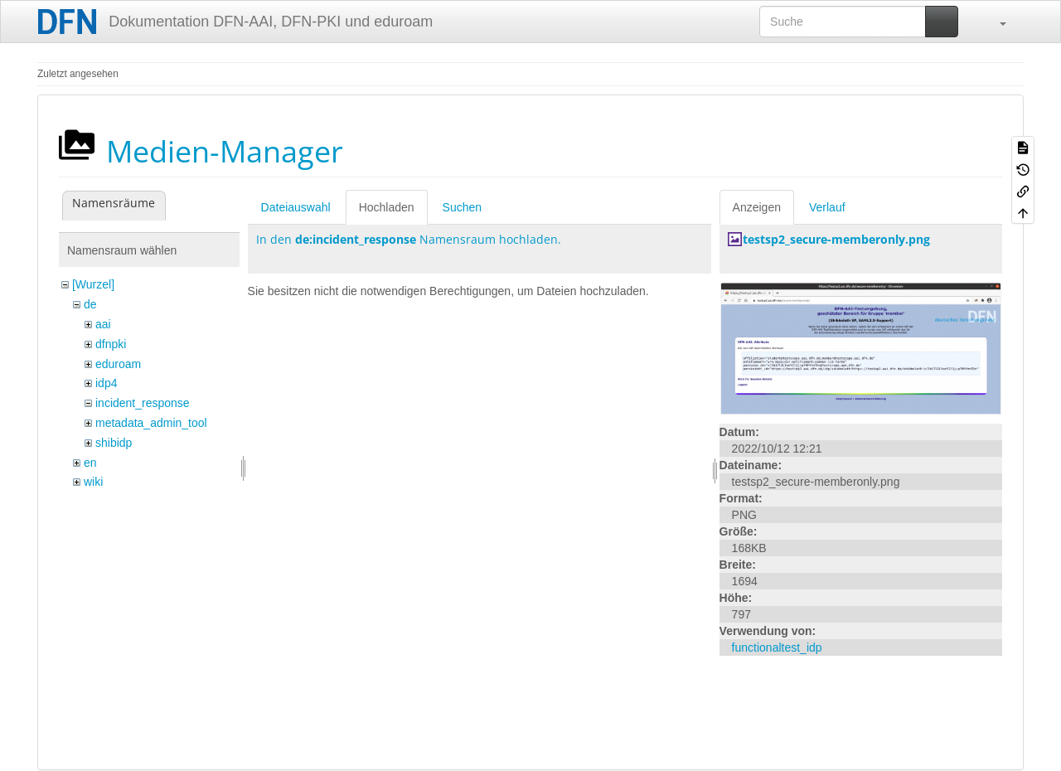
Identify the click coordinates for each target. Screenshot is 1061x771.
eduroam (118, 364)
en (90, 462)
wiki (93, 481)
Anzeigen (757, 207)
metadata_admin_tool (151, 422)
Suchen (462, 207)
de (90, 304)
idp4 (106, 383)
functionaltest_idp (777, 647)
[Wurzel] (93, 284)
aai (103, 324)
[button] (995, 21)
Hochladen (386, 207)
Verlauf (827, 207)
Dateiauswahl (296, 207)
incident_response (142, 403)
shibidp (113, 442)
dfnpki (110, 344)
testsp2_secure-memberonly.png (836, 239)
